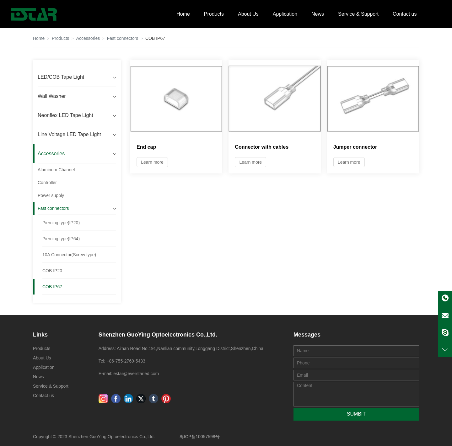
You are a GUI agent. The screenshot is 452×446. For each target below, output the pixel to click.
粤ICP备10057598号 (200, 436)
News (317, 14)
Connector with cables (261, 147)
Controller (47, 182)
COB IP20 (52, 270)
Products (214, 14)
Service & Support (358, 14)
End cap (146, 147)
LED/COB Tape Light (61, 77)
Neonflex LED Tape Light (65, 115)
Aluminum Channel (56, 169)
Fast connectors (122, 38)
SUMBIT (356, 414)
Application (285, 14)
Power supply (51, 195)
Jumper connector (355, 147)
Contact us (405, 14)
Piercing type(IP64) (61, 238)
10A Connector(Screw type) (69, 254)
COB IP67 (52, 286)
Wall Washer (52, 96)
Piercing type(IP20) (61, 222)
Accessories (88, 38)
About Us (248, 14)
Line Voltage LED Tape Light (69, 134)
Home (183, 14)
